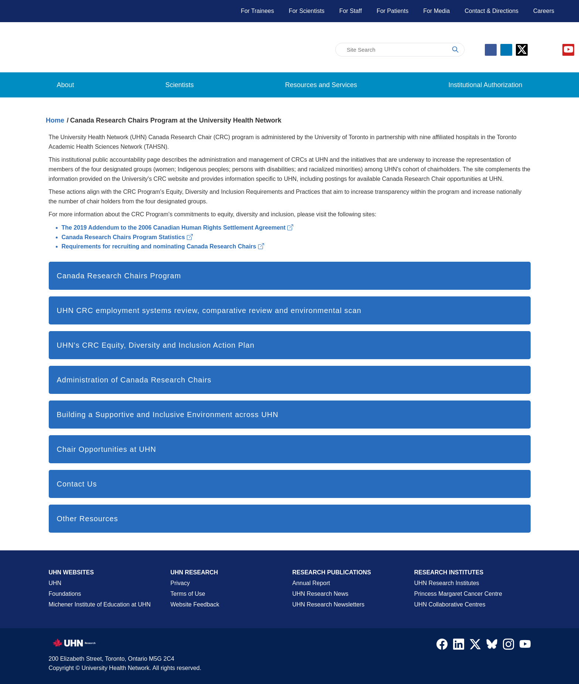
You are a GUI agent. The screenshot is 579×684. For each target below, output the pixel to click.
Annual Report (311, 583)
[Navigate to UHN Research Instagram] (508, 646)
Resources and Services (321, 85)
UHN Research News (320, 594)
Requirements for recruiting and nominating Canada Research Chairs (163, 246)
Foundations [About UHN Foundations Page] (65, 594)
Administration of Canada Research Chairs (134, 380)
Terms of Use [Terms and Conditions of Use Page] (188, 594)
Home (55, 120)
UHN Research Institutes (446, 583)
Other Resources (87, 519)
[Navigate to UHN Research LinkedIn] (458, 646)
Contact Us (77, 484)
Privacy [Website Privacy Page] (180, 583)
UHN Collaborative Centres (450, 604)
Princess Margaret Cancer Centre (458, 594)
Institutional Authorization (485, 85)
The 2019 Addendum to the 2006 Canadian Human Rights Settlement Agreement (178, 227)
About (65, 85)
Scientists (179, 85)
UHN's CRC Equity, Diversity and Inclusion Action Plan (156, 345)
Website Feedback (195, 604)
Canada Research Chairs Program (119, 276)
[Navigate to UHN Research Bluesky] (491, 644)
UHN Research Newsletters (328, 604)
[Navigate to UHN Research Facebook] (442, 646)
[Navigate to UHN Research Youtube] (525, 646)
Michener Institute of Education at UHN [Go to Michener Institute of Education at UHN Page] (100, 604)
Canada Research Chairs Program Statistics (127, 237)
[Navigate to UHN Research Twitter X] (475, 646)
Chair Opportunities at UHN (106, 449)
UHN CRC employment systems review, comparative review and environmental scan (209, 310)
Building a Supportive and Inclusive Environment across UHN (168, 414)
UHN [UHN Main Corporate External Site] (55, 583)
